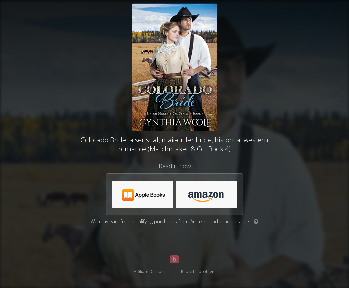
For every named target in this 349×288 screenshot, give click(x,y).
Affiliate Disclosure (152, 271)
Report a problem (198, 271)
